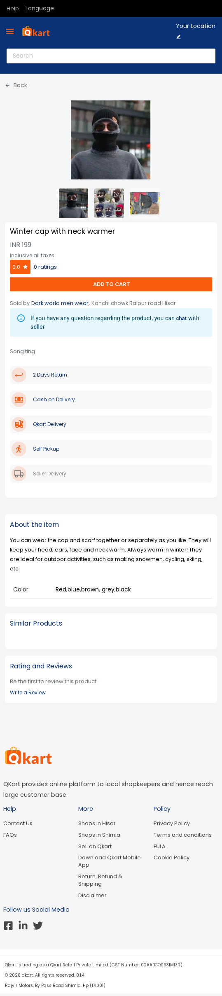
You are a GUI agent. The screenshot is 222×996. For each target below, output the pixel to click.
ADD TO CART (111, 284)
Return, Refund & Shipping (100, 880)
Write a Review (28, 692)
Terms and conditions (183, 834)
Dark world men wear (60, 303)
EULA (160, 846)
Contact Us (18, 823)
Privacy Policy (172, 823)
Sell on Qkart (95, 846)
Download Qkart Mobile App (109, 861)
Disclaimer (92, 895)
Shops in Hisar (97, 823)
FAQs (10, 834)
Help (13, 8)
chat (181, 318)
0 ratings (45, 266)
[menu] (10, 31)
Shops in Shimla (99, 834)
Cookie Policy (171, 857)
